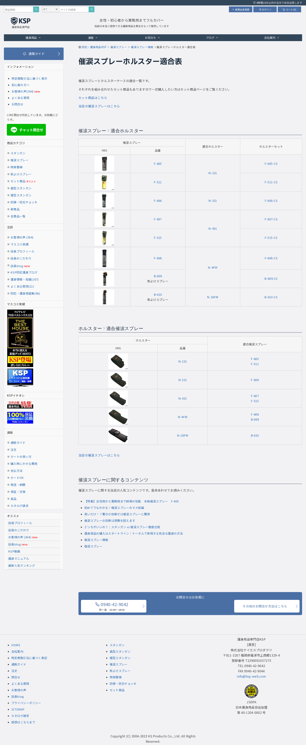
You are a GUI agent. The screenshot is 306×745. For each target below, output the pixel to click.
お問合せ (17, 104)
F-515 (158, 238)
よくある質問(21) (22, 286)
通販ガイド (18, 442)
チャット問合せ (26, 129)
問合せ (15, 677)
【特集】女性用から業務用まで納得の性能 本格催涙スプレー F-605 (131, 501)
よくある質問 (20, 98)
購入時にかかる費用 (24, 464)
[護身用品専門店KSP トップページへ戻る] (20, 23)
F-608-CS (271, 258)
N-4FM (213, 267)
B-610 (158, 294)
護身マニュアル (18, 558)
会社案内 (272, 37)
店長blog (20, 266)
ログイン (265, 9)
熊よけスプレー (21, 174)
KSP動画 (14, 551)
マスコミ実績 (19, 244)
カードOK (17, 478)
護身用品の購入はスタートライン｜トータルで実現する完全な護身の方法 (133, 533)
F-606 (158, 201)
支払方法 (16, 471)
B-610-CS (271, 297)
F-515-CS (271, 238)
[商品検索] (36, 9)
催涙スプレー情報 (96, 540)
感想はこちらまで (23, 722)
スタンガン (18, 153)
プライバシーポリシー (26, 703)
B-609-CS (271, 278)
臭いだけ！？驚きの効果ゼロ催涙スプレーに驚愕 (117, 514)
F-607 (158, 219)
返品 (14, 499)
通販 (93, 37)
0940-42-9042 (111, 606)
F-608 (158, 258)
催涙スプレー (93, 546)
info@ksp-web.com (251, 676)
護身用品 (33, 37)
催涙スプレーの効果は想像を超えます (109, 520)
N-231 (212, 173)
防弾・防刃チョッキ (24, 202)
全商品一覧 (18, 216)
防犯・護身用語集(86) (25, 293)
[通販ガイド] (34, 54)
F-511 (158, 182)
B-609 (158, 276)
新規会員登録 (240, 9)
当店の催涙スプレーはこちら (99, 106)
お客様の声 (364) (22, 237)
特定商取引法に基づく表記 (29, 658)
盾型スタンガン (21, 188)
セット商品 (23, 181)
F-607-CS (271, 219)
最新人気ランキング (21, 565)
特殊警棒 (16, 167)
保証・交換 (18, 492)
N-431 (212, 228)
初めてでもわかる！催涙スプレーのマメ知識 (114, 508)
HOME (15, 645)
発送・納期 (18, 485)
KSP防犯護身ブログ (24, 272)
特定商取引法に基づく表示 (29, 78)
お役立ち (152, 37)
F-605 (158, 164)
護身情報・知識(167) (25, 279)
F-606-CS (271, 201)
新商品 (15, 209)
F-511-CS (271, 182)
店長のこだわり (21, 258)
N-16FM (212, 297)
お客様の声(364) (23, 91)
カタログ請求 (19, 506)
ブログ (212, 37)
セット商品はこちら (92, 97)
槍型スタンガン (21, 195)
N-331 (212, 201)
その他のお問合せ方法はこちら (265, 606)
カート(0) (289, 9)
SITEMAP (18, 709)
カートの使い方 (21, 457)
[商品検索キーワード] (18, 9)
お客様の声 (18, 690)
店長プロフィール (22, 251)
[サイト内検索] (91, 9)
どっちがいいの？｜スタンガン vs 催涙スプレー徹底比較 (122, 527)
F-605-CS (271, 164)
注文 (14, 450)
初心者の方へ (20, 85)
